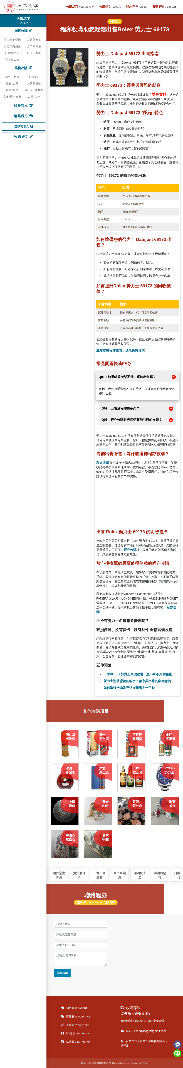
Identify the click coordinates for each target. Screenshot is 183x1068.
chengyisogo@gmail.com (150, 1031)
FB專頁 (75, 1033)
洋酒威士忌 (12, 52)
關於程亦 (136, 6)
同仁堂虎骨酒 (12, 39)
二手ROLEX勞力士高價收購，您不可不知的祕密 (137, 674)
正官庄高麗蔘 (12, 46)
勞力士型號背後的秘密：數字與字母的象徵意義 (137, 681)
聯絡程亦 (164, 6)
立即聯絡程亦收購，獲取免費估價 (120, 350)
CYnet (145, 1063)
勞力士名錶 (12, 77)
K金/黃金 (34, 77)
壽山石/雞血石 (34, 90)
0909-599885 (135, 1013)
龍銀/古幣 (12, 83)
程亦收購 (102, 462)
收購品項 (78, 6)
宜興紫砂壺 (34, 83)
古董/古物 (34, 96)
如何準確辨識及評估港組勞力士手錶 (129, 688)
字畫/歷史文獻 (12, 96)
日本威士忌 (12, 59)
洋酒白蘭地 (34, 52)
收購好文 (110, 6)
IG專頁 (75, 1041)
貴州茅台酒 (34, 39)
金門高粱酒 (34, 46)
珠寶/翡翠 (12, 90)
